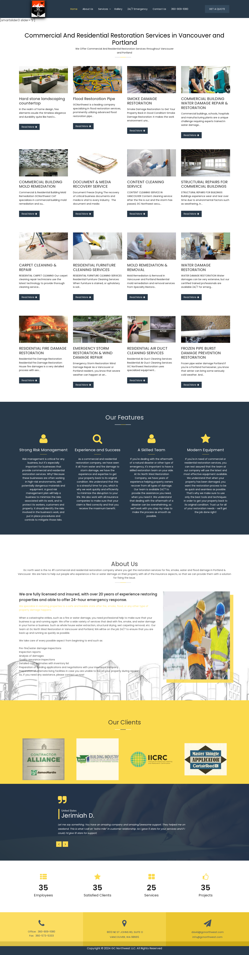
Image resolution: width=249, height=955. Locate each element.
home (73, 9)
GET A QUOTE (217, 9)
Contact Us (159, 9)
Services (103, 9)
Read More (29, 127)
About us (88, 9)
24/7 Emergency (137, 9)
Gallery (118, 9)
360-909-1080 (179, 9)
